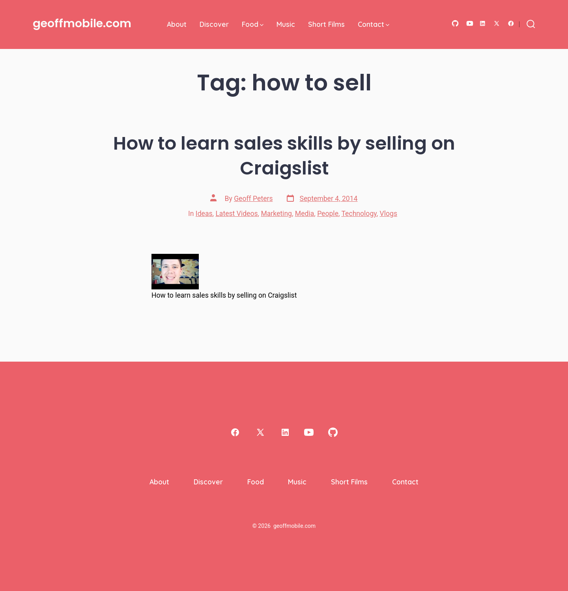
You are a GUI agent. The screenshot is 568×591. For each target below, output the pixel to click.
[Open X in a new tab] (496, 23)
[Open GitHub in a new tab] (455, 23)
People (327, 214)
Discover (214, 24)
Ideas (204, 214)
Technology (358, 214)
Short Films (326, 24)
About (177, 24)
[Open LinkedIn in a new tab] (483, 23)
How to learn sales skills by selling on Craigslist (284, 155)
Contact (373, 24)
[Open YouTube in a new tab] (469, 23)
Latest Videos (236, 214)
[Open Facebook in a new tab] (511, 23)
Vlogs (388, 214)
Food (252, 24)
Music (286, 24)
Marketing (276, 214)
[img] (261, 25)
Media (304, 214)
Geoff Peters (253, 199)
